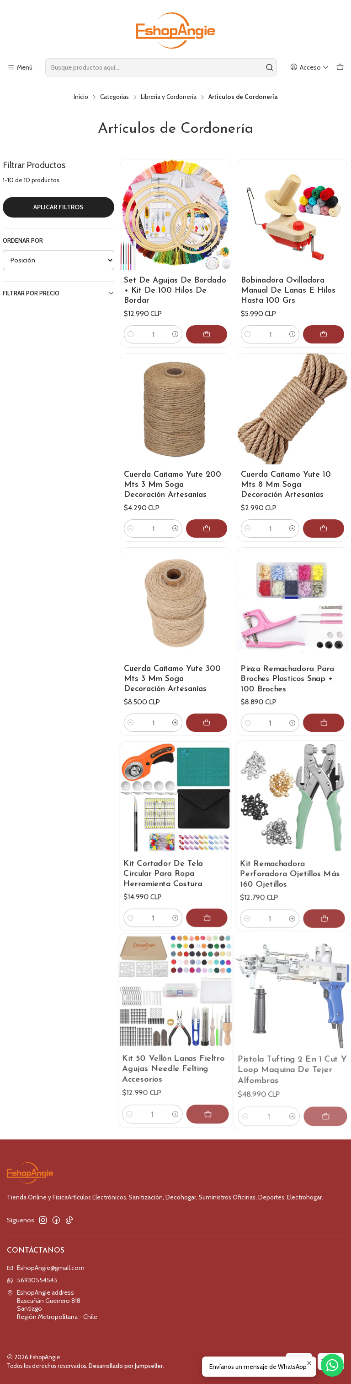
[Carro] (340, 67)
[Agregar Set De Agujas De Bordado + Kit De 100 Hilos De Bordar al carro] (206, 334)
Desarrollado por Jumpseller (126, 1365)
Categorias (114, 97)
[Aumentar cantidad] (175, 334)
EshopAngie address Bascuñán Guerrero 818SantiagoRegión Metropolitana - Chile (52, 1304)
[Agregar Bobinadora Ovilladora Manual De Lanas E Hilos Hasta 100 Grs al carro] (323, 334)
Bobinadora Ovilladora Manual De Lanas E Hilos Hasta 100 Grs (288, 291)
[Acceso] (309, 67)
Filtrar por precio (58, 293)
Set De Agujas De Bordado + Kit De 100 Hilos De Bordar (175, 291)
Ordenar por (23, 240)
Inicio (81, 97)
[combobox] (161, 67)
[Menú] (19, 67)
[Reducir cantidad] (130, 334)
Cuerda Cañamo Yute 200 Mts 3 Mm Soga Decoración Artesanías (172, 489)
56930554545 (32, 1280)
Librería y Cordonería (169, 97)
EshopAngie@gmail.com (46, 1268)
